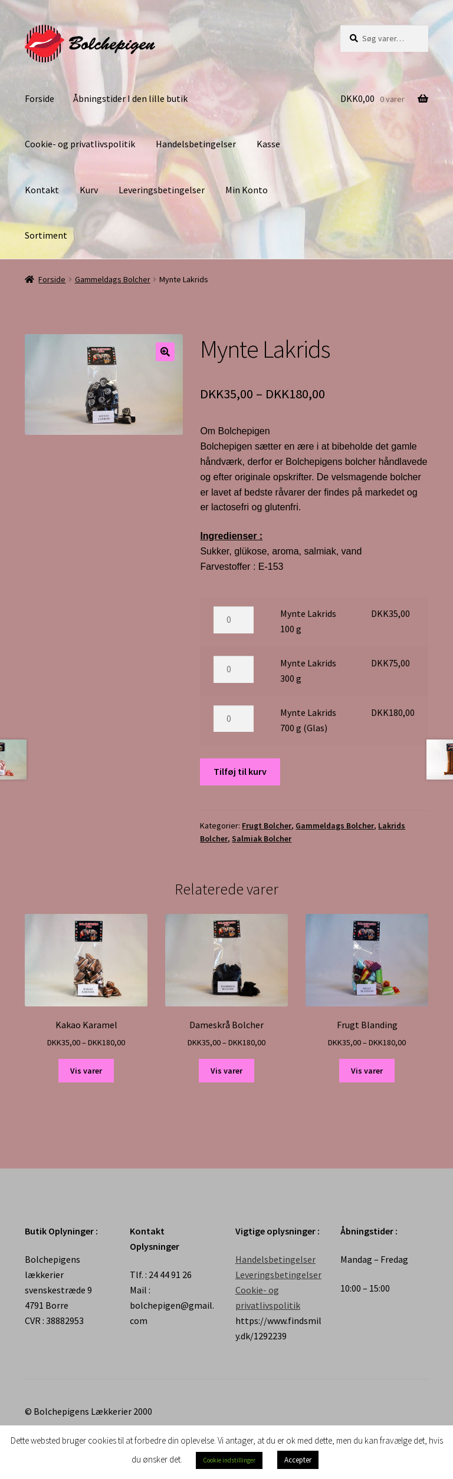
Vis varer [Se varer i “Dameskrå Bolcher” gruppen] (226, 1070)
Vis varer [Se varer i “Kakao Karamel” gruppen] (86, 1070)
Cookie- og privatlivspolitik (80, 144)
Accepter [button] (297, 1460)
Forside (39, 98)
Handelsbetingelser (196, 144)
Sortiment (46, 235)
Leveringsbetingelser (162, 190)
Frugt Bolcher (266, 825)
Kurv (89, 190)
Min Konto (246, 190)
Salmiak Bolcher (261, 838)
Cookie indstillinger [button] (229, 1460)
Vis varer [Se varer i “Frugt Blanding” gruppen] (367, 1070)
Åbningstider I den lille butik (130, 98)
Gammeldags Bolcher (112, 279)
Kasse (268, 144)
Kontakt (42, 190)
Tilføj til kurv (240, 771)
